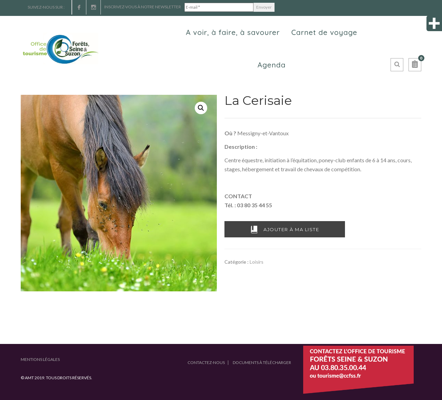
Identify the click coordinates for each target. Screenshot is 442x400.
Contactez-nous (206, 362)
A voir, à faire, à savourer (233, 32)
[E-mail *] (218, 7)
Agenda (272, 64)
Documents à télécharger (262, 362)
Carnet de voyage (324, 32)
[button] (415, 64)
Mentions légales (40, 359)
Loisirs (256, 262)
